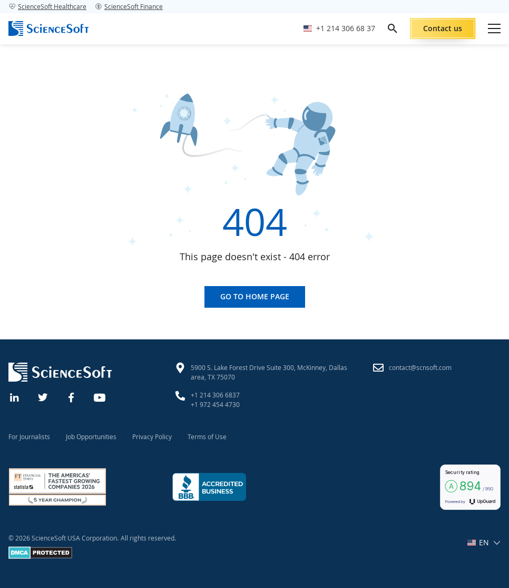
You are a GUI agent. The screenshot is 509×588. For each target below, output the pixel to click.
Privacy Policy (152, 436)
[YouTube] (100, 396)
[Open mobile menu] (494, 28)
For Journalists (29, 436)
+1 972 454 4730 (215, 404)
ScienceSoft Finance (129, 6)
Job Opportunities (91, 436)
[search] (393, 28)
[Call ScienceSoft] (339, 29)
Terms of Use (207, 436)
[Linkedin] (14, 396)
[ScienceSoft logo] (48, 28)
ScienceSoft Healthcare (47, 6)
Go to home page (254, 296)
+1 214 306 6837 (215, 395)
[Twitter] (43, 396)
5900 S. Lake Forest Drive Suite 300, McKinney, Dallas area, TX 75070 (269, 372)
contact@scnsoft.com (420, 367)
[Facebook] (71, 396)
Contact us (442, 28)
